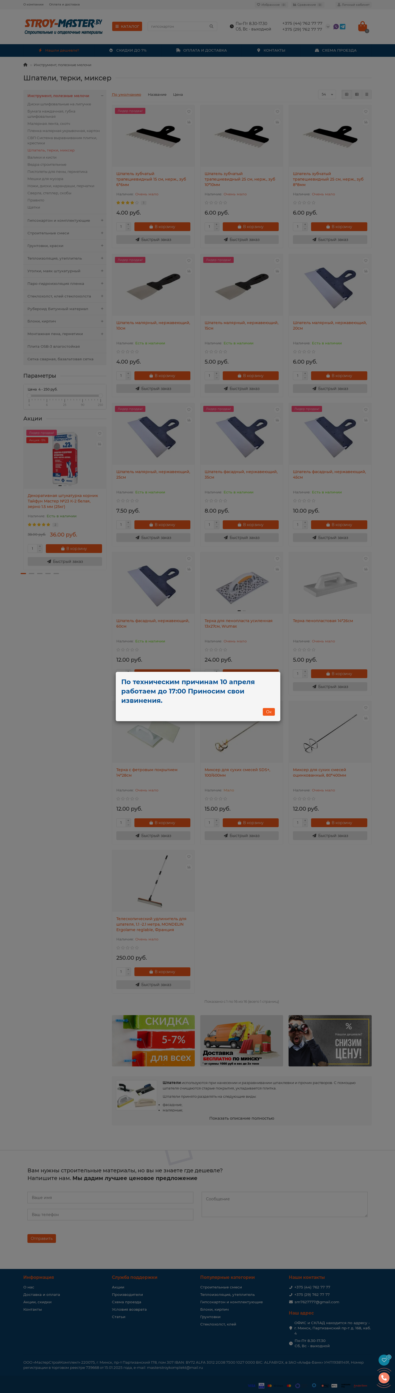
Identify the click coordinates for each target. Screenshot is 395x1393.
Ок (269, 711)
